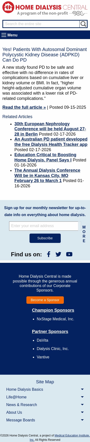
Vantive (43, 357)
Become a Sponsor (45, 300)
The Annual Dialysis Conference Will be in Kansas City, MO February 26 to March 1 (47, 175)
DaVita (42, 340)
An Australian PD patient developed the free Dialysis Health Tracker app (50, 142)
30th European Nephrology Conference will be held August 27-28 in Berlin (50, 129)
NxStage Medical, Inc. (55, 319)
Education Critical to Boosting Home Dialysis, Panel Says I (45, 157)
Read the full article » (24, 107)
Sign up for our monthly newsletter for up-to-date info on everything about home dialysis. (45, 211)
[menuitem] (45, 389)
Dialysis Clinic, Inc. (53, 349)
